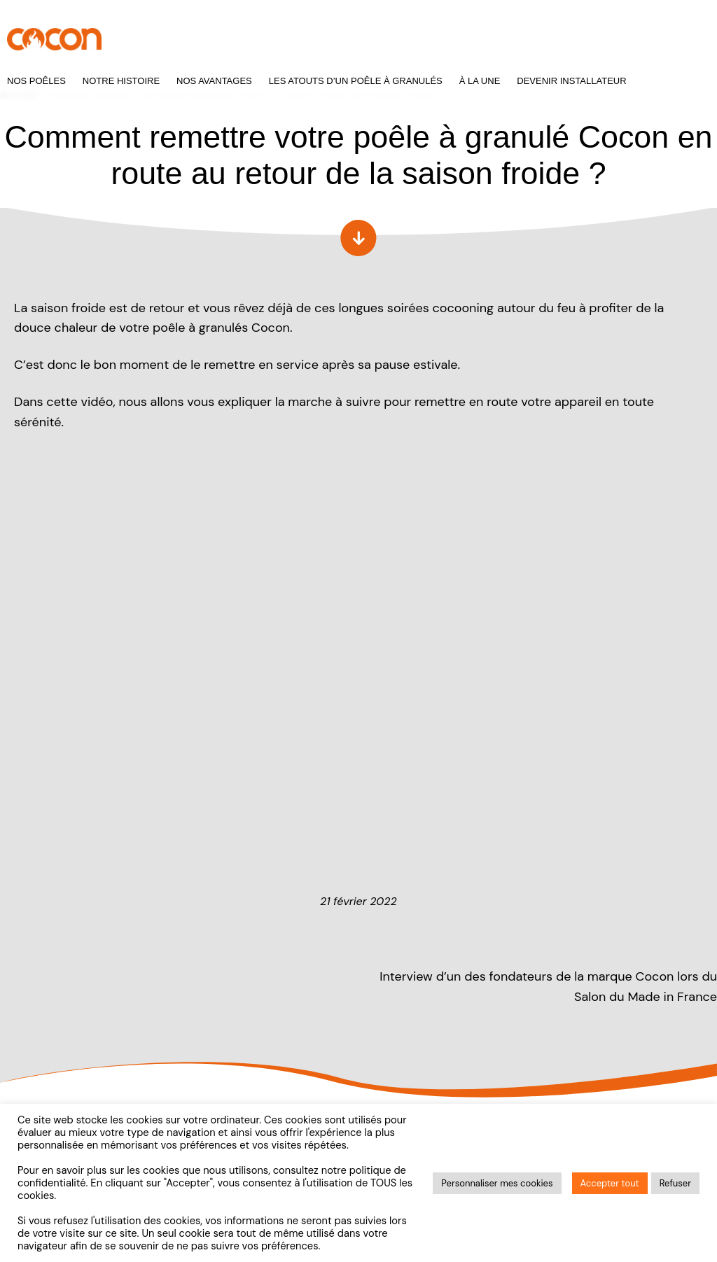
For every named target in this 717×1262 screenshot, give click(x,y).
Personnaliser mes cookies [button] (496, 1183)
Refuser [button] (675, 1183)
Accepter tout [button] (609, 1183)
